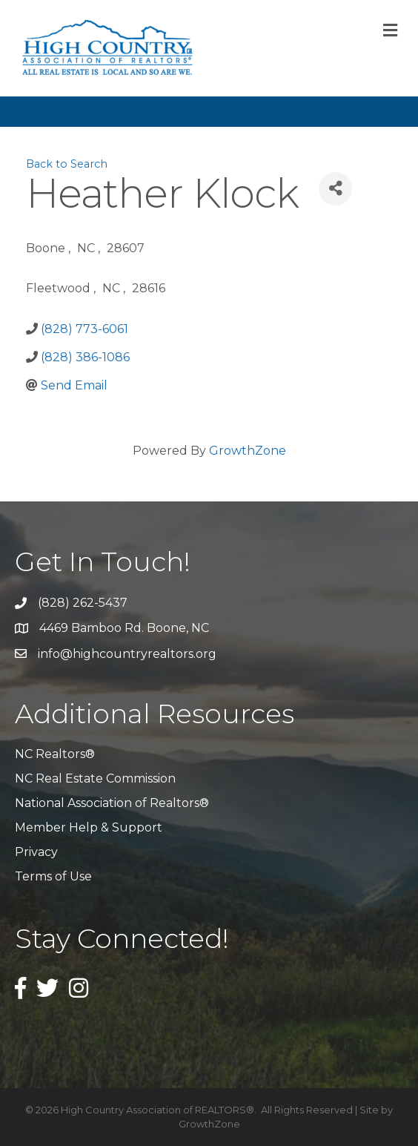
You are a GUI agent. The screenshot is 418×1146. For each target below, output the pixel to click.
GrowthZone (247, 451)
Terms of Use (53, 876)
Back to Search (66, 164)
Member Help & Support (88, 827)
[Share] (335, 188)
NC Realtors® (55, 754)
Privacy (36, 852)
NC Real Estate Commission (95, 778)
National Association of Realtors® (112, 803)
